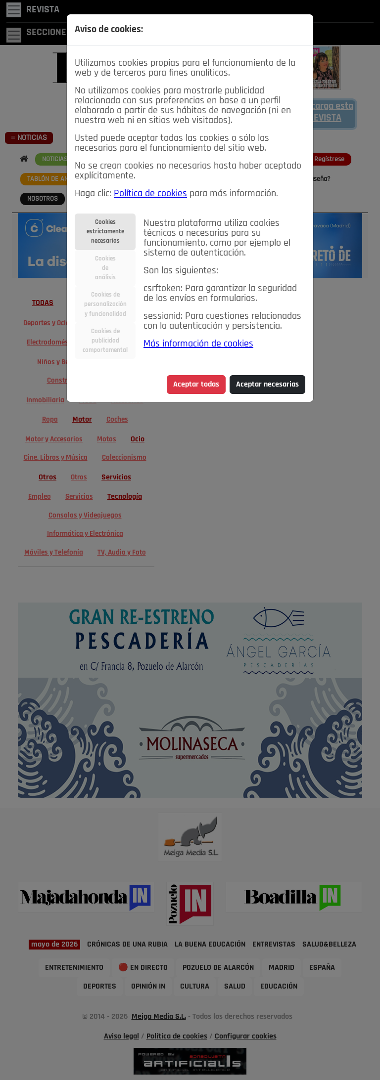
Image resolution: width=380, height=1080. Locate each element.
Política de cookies (150, 194)
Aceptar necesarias (267, 385)
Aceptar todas (196, 385)
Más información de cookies (198, 344)
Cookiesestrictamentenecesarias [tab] (105, 231)
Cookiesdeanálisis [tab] (105, 268)
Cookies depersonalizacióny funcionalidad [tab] (105, 304)
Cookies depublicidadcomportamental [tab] (105, 340)
